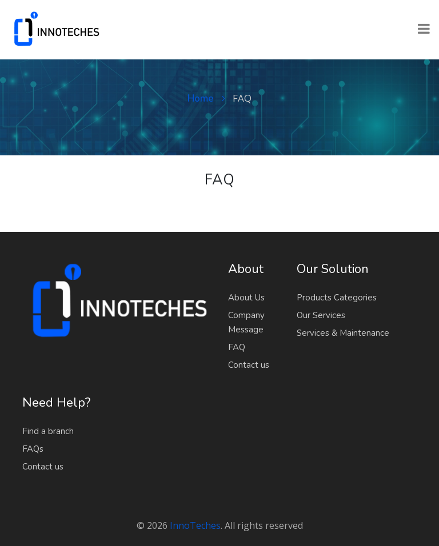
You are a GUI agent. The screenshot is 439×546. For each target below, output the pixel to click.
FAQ (236, 347)
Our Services (321, 315)
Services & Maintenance (343, 333)
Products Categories (337, 297)
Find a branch (48, 431)
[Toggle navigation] (423, 29)
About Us (246, 297)
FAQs (32, 449)
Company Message (246, 322)
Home (206, 98)
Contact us (248, 365)
